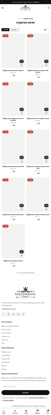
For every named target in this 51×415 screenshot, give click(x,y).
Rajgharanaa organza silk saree (13, 214)
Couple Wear (5, 355)
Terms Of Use (6, 333)
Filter (5, 30)
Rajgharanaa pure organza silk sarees (37, 71)
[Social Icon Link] (3, 314)
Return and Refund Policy (10, 326)
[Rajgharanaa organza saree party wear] (38, 147)
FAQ (2, 343)
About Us (4, 340)
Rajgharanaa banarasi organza (13, 70)
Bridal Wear (5, 362)
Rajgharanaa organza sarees (13, 261)
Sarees (3, 369)
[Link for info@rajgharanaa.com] (8, 309)
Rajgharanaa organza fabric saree (38, 214)
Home (20, 18)
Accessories (5, 359)
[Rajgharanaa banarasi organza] (13, 50)
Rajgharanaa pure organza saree (38, 118)
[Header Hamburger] (3, 8)
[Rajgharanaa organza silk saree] (13, 195)
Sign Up (36, 2)
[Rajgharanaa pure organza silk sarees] (38, 50)
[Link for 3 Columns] (45, 29)
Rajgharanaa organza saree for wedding (13, 119)
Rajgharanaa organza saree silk (13, 166)
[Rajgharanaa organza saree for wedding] (13, 98)
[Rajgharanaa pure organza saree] (38, 98)
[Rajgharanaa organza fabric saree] (38, 195)
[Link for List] (49, 29)
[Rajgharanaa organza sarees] (13, 241)
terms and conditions (36, 398)
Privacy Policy (6, 330)
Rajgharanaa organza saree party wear (37, 167)
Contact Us (5, 336)
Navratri (4, 366)
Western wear (6, 352)
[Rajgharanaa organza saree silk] (13, 147)
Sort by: (15, 30)
